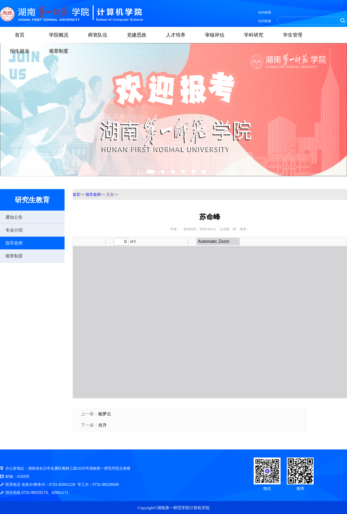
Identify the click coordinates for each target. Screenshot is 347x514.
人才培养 (175, 35)
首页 (19, 35)
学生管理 (292, 35)
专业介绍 (14, 230)
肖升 (102, 425)
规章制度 (58, 51)
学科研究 (253, 35)
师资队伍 (97, 35)
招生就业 (19, 51)
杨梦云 (104, 414)
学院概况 (58, 35)
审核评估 (214, 35)
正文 (110, 194)
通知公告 (14, 217)
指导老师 (14, 243)
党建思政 (136, 35)
